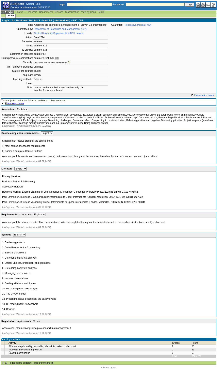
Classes (59, 12)
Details (10, 15)
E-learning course (14, 103)
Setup (101, 12)
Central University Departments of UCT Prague (58, 33)
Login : (63, 4)
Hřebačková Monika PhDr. (137, 25)
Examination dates (204, 95)
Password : (118, 4)
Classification (72, 12)
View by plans (88, 12)
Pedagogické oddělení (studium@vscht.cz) (31, 362)
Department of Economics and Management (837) (60, 29)
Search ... (20, 12)
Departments (46, 12)
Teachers (32, 12)
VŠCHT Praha (108, 367)
